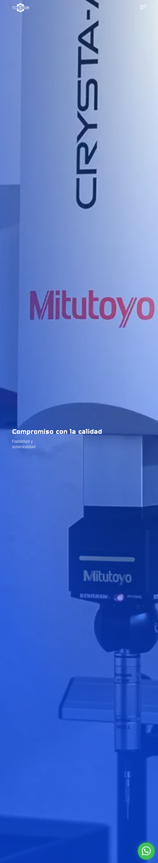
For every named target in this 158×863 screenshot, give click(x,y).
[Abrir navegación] (142, 7)
